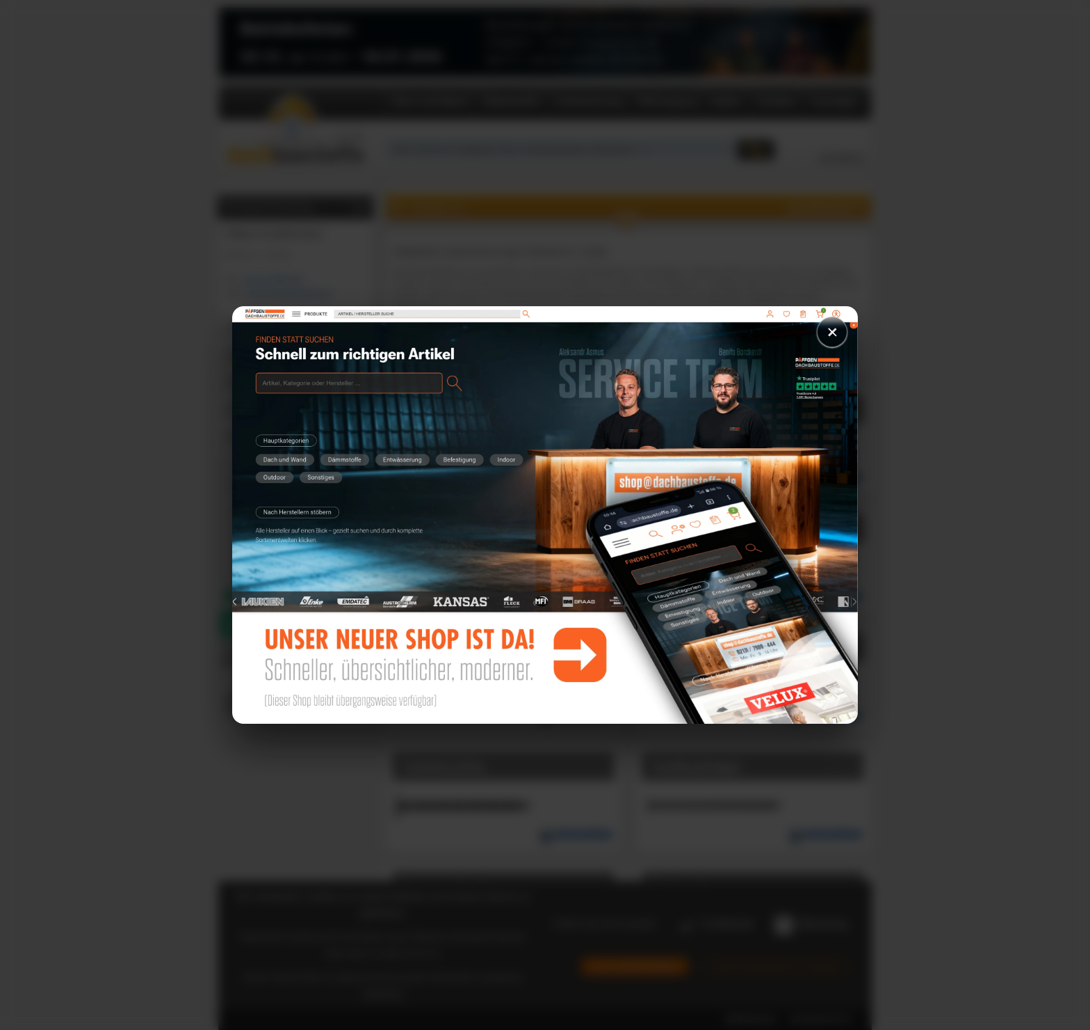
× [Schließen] (832, 331)
